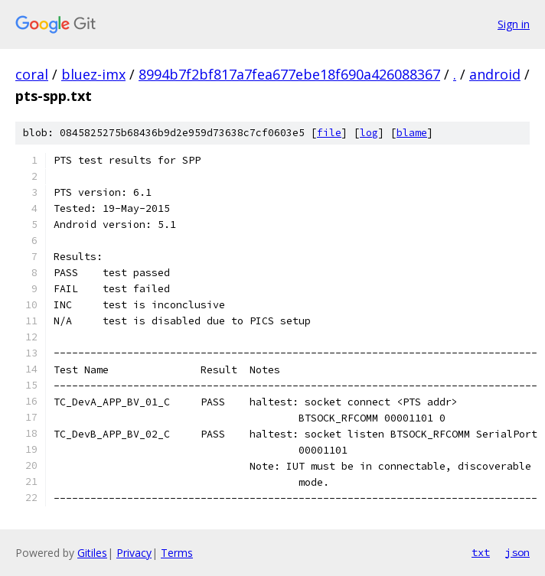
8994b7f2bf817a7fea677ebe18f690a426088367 (289, 74)
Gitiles (92, 552)
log (369, 132)
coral (31, 74)
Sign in (514, 24)
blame (412, 132)
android (495, 74)
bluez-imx (93, 74)
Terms (177, 552)
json (517, 552)
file (329, 132)
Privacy (134, 552)
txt (481, 552)
